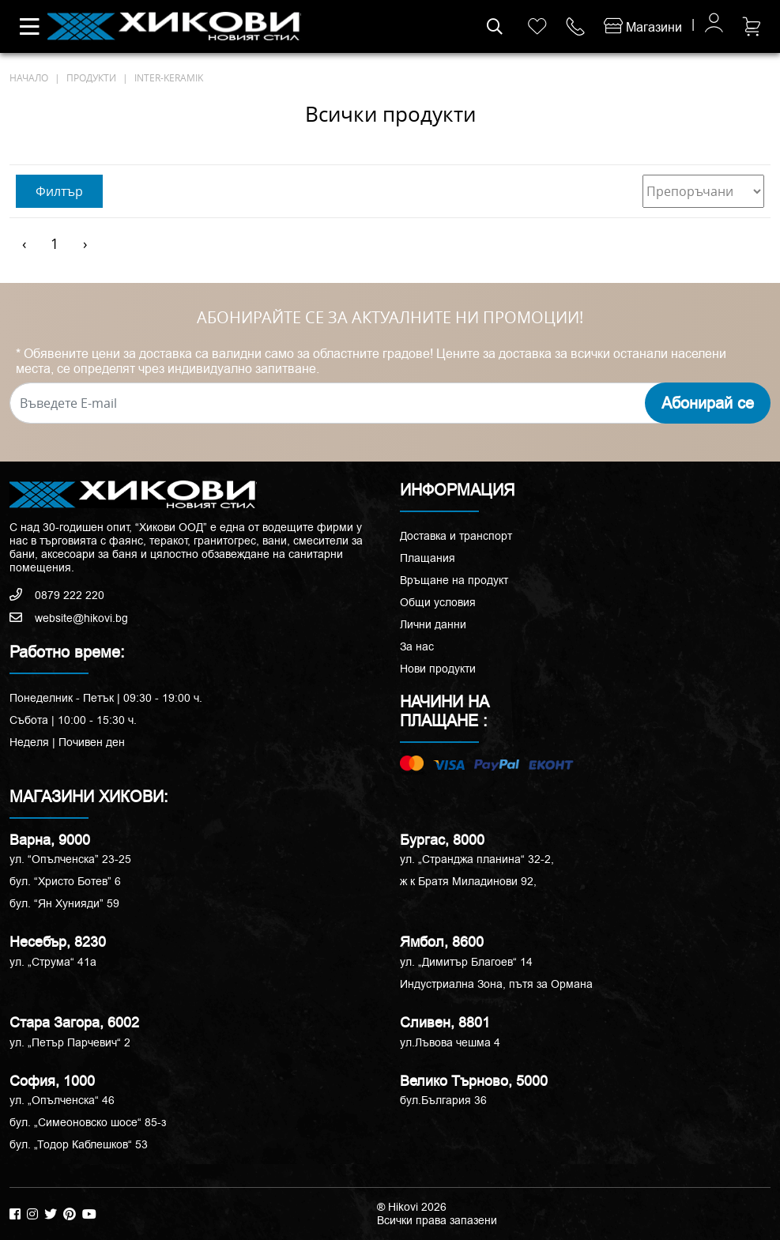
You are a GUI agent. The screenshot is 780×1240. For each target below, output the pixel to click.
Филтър (59, 191)
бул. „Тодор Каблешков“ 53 (78, 1144)
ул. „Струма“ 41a (52, 962)
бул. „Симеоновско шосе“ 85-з (87, 1122)
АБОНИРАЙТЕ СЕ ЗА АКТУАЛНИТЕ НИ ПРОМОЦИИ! (390, 317)
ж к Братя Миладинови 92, (468, 881)
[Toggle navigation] (29, 27)
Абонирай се (707, 403)
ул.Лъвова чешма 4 (450, 1042)
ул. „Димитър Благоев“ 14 (466, 962)
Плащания (427, 558)
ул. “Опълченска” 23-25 (70, 859)
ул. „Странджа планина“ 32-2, (477, 859)
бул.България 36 (443, 1100)
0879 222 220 (56, 595)
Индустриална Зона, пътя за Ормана (496, 984)
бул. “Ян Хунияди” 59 (64, 903)
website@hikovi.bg (68, 618)
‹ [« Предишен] (24, 243)
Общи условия (438, 602)
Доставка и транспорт (456, 536)
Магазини (643, 27)
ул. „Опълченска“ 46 (62, 1100)
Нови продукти (438, 669)
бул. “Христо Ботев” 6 (65, 881)
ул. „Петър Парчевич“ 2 (69, 1042)
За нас (417, 646)
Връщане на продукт (454, 580)
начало (28, 77)
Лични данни (433, 624)
